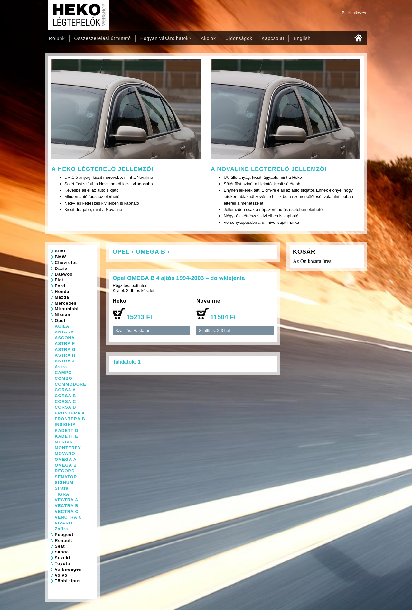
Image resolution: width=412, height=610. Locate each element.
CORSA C (65, 401)
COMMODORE (70, 384)
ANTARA (64, 332)
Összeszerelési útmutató (102, 38)
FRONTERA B (70, 418)
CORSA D (65, 407)
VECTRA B (67, 505)
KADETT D (67, 430)
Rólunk (57, 38)
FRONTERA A (70, 413)
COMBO (63, 378)
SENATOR (66, 476)
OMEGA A (66, 459)
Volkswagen (68, 569)
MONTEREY (68, 447)
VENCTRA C (68, 517)
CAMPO (63, 372)
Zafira (61, 528)
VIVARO (63, 523)
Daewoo (64, 274)
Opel (60, 320)
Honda (62, 291)
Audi (60, 251)
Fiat (59, 280)
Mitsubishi (67, 308)
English (302, 38)
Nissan (62, 314)
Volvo (61, 575)
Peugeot (64, 534)
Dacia (61, 268)
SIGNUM (64, 482)
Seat (60, 546)
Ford (60, 285)
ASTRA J (65, 361)
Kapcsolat (273, 38)
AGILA (62, 326)
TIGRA (62, 494)
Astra (61, 366)
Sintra (62, 488)
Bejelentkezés (354, 13)
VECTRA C (67, 511)
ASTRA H (65, 355)
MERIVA (64, 442)
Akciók (208, 38)
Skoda (62, 552)
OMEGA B (66, 465)
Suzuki (62, 557)
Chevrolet (66, 262)
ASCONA (65, 337)
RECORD (65, 471)
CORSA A (65, 389)
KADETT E (66, 436)
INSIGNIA (65, 424)
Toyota (62, 563)
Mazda (62, 297)
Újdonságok (238, 38)
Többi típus (68, 580)
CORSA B (65, 395)
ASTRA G (65, 349)
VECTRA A (66, 499)
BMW (60, 256)
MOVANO (65, 453)
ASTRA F (65, 343)
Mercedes (66, 303)
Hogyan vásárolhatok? (166, 38)
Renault (63, 540)
